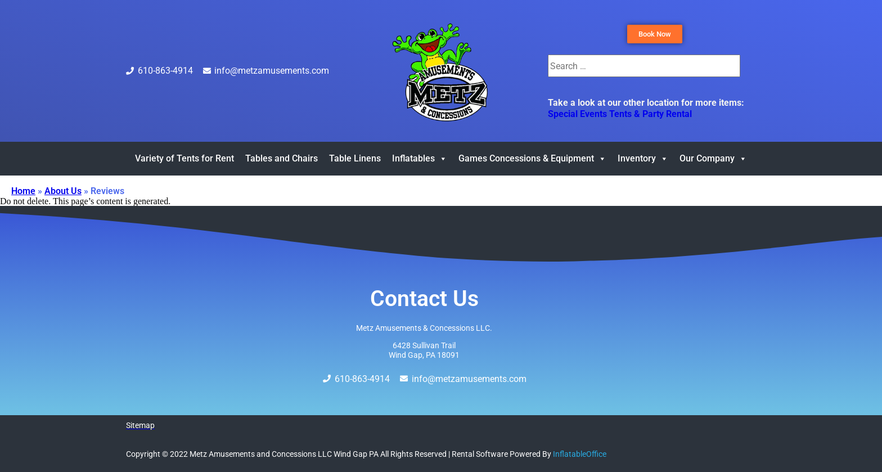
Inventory (643, 158)
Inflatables (419, 158)
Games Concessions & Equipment (532, 158)
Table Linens (355, 158)
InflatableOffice (579, 453)
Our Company (713, 158)
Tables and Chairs (281, 158)
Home (23, 191)
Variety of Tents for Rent (184, 158)
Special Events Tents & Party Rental (620, 114)
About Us (63, 191)
